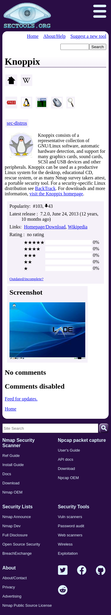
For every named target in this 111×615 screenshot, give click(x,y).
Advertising (11, 596)
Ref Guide (11, 455)
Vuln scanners (70, 517)
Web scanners (70, 535)
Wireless (65, 544)
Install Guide (13, 465)
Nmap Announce (16, 517)
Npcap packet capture (82, 440)
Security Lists (17, 506)
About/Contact (14, 578)
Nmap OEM (12, 492)
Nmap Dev (11, 526)
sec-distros (17, 123)
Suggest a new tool (88, 36)
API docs (65, 459)
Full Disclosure (15, 535)
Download (11, 483)
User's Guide (69, 450)
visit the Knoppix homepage (56, 193)
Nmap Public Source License (27, 605)
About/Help (54, 36)
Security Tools (73, 506)
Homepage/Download (44, 226)
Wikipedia (77, 226)
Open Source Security (21, 544)
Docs (6, 474)
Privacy (8, 587)
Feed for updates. (21, 398)
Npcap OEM (68, 478)
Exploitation (68, 553)
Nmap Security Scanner (18, 443)
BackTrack (45, 188)
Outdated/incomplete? (26, 279)
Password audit (71, 526)
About (9, 567)
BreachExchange (17, 553)
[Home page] (27, 15)
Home (32, 36)
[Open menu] (99, 12)
